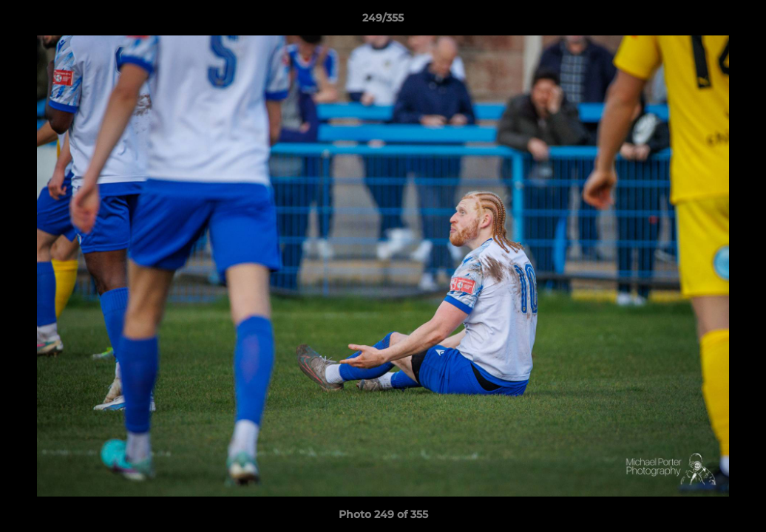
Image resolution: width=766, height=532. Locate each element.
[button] (739, 21)
